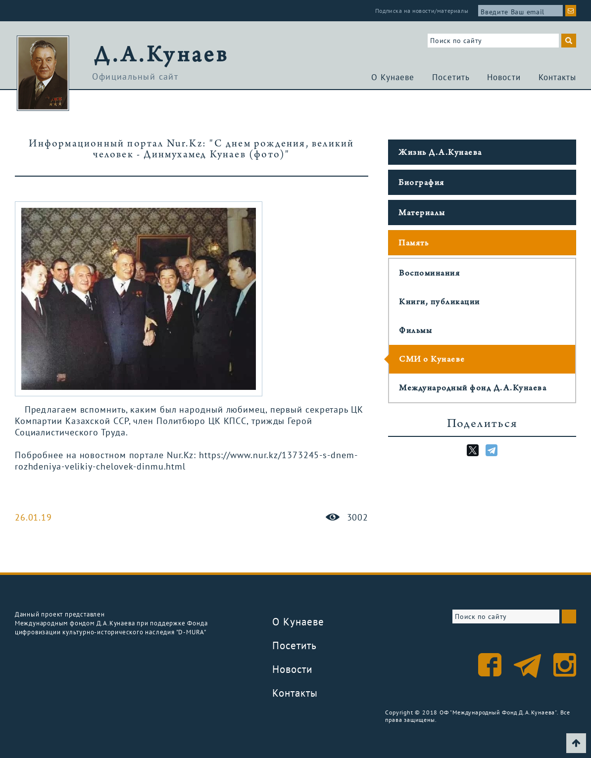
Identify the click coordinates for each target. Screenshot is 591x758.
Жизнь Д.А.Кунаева (440, 153)
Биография (421, 183)
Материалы (421, 213)
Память (413, 243)
